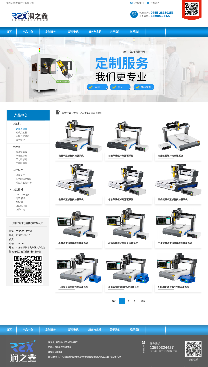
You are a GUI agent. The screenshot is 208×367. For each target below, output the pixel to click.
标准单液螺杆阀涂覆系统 (116, 155)
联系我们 (126, 3)
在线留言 (142, 3)
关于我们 (115, 32)
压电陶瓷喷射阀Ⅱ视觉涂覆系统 (116, 287)
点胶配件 (18, 170)
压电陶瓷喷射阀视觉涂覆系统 (66, 287)
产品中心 (28, 32)
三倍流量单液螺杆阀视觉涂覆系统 (166, 243)
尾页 (143, 301)
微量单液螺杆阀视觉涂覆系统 (66, 243)
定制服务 (50, 32)
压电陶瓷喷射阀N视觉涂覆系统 (166, 287)
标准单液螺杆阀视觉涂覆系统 (116, 243)
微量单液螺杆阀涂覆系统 (66, 155)
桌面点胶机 (96, 113)
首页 (9, 32)
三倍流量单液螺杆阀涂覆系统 (166, 199)
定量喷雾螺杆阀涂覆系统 (166, 155)
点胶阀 (16, 146)
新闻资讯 (73, 32)
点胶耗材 (18, 189)
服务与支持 (94, 32)
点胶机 (16, 123)
